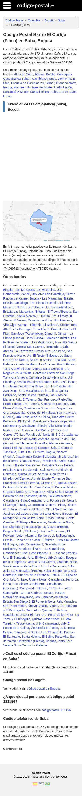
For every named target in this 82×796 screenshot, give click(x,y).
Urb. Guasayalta (14, 412)
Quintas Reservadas (46, 619)
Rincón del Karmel (15, 298)
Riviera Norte (38, 579)
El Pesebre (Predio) (63, 553)
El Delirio (43, 316)
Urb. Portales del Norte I (59, 500)
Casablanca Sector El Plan (21, 614)
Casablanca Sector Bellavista (36, 456)
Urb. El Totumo (26, 399)
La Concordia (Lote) (59, 307)
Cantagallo (64, 74)
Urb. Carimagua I (47, 623)
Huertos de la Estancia (33, 575)
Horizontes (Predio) (30, 641)
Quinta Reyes (27, 474)
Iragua (7, 87)
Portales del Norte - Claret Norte (40, 509)
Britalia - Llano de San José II (23, 540)
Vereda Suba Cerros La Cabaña (25, 645)
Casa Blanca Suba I (16, 78)
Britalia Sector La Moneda (20, 469)
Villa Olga (9, 325)
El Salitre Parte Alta (55, 636)
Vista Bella (65, 641)
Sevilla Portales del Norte (34, 382)
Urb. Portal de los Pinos (57, 614)
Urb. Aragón (56, 557)
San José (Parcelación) (27, 333)
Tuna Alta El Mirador (17, 368)
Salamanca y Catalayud (19, 426)
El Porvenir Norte (44, 601)
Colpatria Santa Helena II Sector (51, 513)
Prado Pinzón (63, 87)
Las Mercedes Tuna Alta (30, 443)
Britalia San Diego (15, 303)
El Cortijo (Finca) (14, 505)
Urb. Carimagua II (31, 544)
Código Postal (41, 772)
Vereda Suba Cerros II (47, 368)
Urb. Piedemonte (14, 606)
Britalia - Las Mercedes (19, 289)
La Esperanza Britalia (29, 351)
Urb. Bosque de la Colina (33, 417)
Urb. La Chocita (55, 386)
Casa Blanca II (35, 338)
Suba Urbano (53, 570)
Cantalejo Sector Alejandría (47, 377)
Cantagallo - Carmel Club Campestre (28, 592)
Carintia (51, 641)
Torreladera (53, 346)
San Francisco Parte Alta (55, 399)
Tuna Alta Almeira (15, 377)
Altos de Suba (23, 74)
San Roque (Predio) (48, 430)
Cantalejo (9, 575)
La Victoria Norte (59, 496)
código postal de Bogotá (43, 688)
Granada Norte (66, 83)
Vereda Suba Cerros (30, 346)
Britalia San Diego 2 (16, 601)
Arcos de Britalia (58, 338)
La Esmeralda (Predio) (26, 570)
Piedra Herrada (28, 483)
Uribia (43, 496)
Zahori (25, 294)
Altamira (30, 535)
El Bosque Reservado (31, 522)
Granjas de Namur (15, 360)
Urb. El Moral (37, 557)
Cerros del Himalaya (41, 412)
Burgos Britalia (13, 531)
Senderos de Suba (60, 522)
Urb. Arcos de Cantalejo (48, 294)
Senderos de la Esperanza (56, 535)
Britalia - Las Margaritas (46, 298)
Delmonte (64, 78)
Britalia (50, 74)
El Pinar (65, 303)
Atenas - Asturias (60, 443)
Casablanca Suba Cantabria (22, 500)
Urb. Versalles (66, 601)
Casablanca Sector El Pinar (46, 505)
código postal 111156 (56, 710)
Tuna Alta (39, 329)
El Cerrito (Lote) (60, 588)
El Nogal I (24, 421)
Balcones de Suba (58, 355)
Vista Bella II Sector (60, 491)
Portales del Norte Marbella (30, 439)
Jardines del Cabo (15, 513)
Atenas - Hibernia (30, 325)
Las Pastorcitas (42, 342)
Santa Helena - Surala (33, 395)
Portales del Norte (39, 87)
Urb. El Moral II (61, 316)
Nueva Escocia (22, 430)
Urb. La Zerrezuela (54, 566)
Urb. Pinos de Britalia (44, 303)
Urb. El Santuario (15, 557)
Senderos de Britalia (30, 307)
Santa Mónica (26, 316)
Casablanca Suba (44, 78)
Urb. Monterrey (35, 491)
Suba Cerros (59, 92)
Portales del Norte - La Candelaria (41, 549)
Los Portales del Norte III (37, 434)
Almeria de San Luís (54, 404)
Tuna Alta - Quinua (39, 610)
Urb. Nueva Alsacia (64, 483)
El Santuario (11, 636)
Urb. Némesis (63, 320)
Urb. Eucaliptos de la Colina (38, 390)
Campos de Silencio (33, 588)
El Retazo (60, 610)
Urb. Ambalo (18, 579)
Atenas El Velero (14, 320)
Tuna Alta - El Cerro (31, 452)
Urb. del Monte (41, 478)
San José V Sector (15, 92)
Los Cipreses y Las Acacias (22, 527)
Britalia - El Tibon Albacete (53, 311)
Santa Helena (39, 92)
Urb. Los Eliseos (64, 382)
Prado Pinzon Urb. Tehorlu (21, 404)
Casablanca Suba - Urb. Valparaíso (48, 408)
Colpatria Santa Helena (58, 465)
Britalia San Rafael (27, 465)
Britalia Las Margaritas (18, 311)
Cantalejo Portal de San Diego (53, 373)
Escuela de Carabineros (27, 83)
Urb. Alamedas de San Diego (23, 386)
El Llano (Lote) (35, 531)
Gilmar (49, 83)
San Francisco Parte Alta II (21, 566)
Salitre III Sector (40, 360)
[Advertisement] (41, 157)
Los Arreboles (45, 289)
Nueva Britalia (37, 606)
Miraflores (64, 456)
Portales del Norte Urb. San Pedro (26, 487)
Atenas (39, 74)
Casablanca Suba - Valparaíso (53, 421)
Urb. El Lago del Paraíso (58, 632)
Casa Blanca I (38, 553)
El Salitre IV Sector (56, 325)
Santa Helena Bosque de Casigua (26, 447)
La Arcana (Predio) (55, 527)
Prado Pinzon (66, 364)
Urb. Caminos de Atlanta (51, 597)
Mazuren (19, 87)
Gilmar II (50, 333)
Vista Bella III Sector (44, 628)
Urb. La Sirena (55, 351)
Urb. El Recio (36, 355)
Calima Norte (49, 469)
